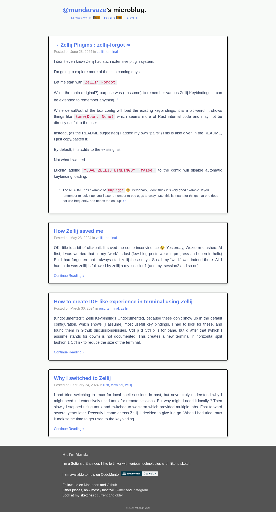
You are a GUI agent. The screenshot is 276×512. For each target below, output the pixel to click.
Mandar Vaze (142, 507)
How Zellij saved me (78, 231)
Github (112, 485)
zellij (100, 52)
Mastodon (91, 485)
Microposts (82, 18)
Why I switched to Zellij (82, 378)
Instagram (140, 490)
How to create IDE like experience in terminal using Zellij (123, 301)
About (132, 18)
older (119, 495)
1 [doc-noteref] (117, 99)
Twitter (120, 490)
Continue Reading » (69, 275)
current (102, 495)
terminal (111, 52)
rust (102, 308)
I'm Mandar (79, 454)
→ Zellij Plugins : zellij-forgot (89, 45)
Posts (109, 18)
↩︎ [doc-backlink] (124, 200)
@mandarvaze (84, 9)
